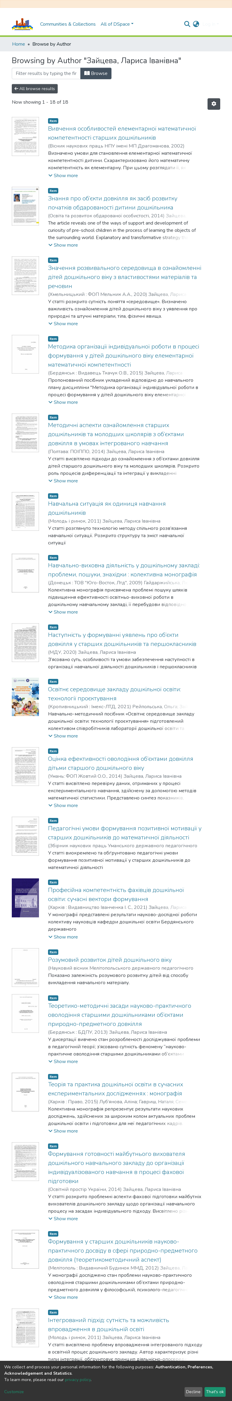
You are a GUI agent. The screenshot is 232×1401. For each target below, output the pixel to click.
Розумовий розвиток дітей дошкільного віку (110, 960)
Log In (208, 24)
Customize (14, 1392)
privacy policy (78, 1380)
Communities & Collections (68, 24)
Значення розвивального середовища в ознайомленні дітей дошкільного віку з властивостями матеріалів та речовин (124, 277)
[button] (196, 24)
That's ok (215, 1392)
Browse (96, 73)
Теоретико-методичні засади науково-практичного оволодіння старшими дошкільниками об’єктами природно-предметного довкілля (119, 1015)
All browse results (34, 89)
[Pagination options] (214, 104)
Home (18, 44)
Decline (193, 1392)
